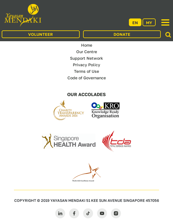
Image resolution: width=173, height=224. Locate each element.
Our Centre (86, 51)
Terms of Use (86, 71)
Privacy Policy (86, 64)
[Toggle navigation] (165, 22)
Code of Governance (86, 77)
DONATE (122, 34)
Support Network (86, 58)
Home (86, 45)
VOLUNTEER (40, 34)
